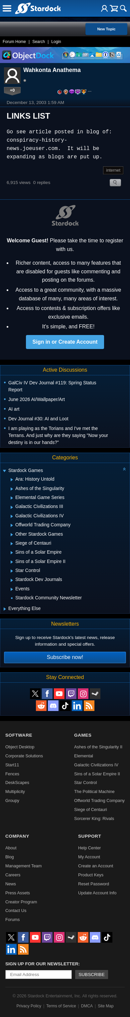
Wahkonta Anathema (52, 70)
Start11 (12, 764)
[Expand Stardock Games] (4, 471)
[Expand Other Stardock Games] (12, 534)
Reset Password (93, 883)
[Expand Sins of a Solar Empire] (12, 552)
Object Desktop (20, 746)
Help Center (89, 847)
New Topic (106, 29)
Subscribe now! (65, 657)
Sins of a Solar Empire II (97, 773)
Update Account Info (97, 892)
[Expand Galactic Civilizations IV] (12, 516)
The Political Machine (94, 791)
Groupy (12, 800)
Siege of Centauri (90, 809)
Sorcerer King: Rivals (94, 818)
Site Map (105, 1006)
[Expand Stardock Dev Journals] (12, 580)
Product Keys (90, 874)
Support (89, 836)
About (10, 847)
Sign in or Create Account (65, 342)
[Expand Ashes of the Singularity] (12, 489)
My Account (89, 856)
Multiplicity (15, 791)
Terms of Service (61, 1006)
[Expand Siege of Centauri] (12, 543)
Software (18, 735)
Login (56, 41)
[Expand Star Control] (12, 571)
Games (82, 735)
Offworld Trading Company (99, 800)
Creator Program (21, 901)
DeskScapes (17, 782)
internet (113, 170)
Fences (12, 773)
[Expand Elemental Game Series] (12, 498)
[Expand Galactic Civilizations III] (12, 507)
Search (38, 41)
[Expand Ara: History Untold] (12, 479)
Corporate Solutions (24, 755)
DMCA (87, 1006)
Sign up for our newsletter (41, 963)
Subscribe (91, 974)
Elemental (83, 755)
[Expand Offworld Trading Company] (12, 525)
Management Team (23, 865)
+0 (12, 90)
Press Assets (17, 892)
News (10, 883)
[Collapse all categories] (124, 469)
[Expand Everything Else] (5, 609)
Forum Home (14, 41)
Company (17, 836)
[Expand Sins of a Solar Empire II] (12, 562)
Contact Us (15, 910)
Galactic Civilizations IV (96, 764)
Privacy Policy (28, 1006)
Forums (12, 919)
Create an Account (95, 865)
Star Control (85, 782)
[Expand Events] (12, 589)
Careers (13, 874)
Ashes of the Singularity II (98, 746)
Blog (9, 856)
